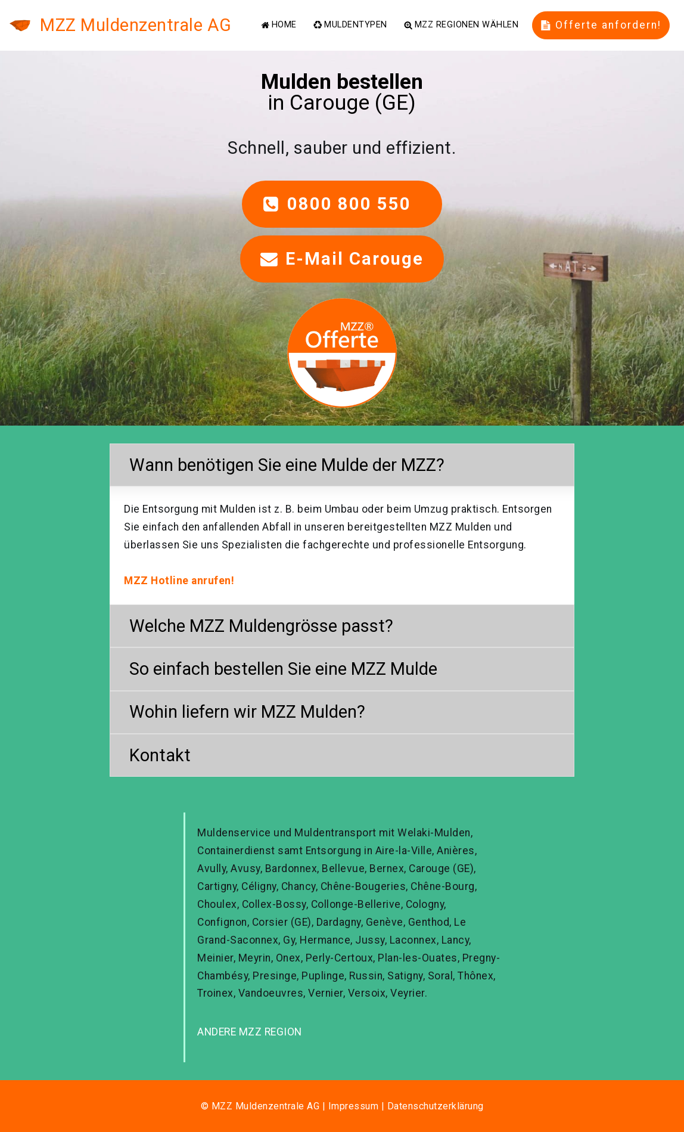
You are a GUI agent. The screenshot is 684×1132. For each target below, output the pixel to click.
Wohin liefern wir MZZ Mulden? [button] (247, 712)
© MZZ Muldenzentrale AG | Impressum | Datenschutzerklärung (342, 1106)
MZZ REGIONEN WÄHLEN (461, 25)
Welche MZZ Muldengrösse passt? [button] (261, 626)
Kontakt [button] (160, 755)
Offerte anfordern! (601, 25)
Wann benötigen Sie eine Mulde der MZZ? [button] (286, 465)
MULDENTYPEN (350, 25)
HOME (279, 25)
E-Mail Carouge (342, 259)
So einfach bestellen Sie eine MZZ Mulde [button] (283, 669)
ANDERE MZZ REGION (249, 1032)
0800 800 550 (342, 204)
